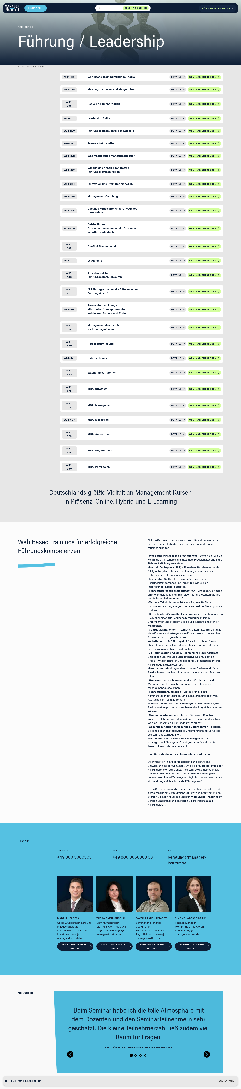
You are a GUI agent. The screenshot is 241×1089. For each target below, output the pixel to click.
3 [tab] (140, 1055)
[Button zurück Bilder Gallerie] (70, 1054)
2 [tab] (135, 1055)
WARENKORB (227, 1081)
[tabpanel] (138, 1028)
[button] (123, 8)
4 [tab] (145, 1055)
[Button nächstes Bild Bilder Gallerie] (207, 1054)
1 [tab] (131, 1055)
